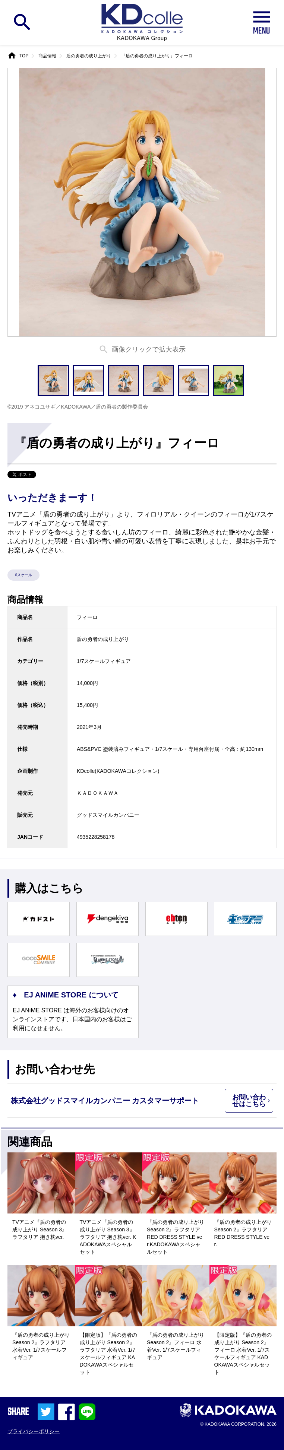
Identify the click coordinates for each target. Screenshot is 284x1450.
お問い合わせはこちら (249, 1101)
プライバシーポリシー (33, 1431)
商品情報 (47, 55)
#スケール (23, 575)
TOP (23, 55)
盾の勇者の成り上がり (88, 55)
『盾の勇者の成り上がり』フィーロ (157, 55)
